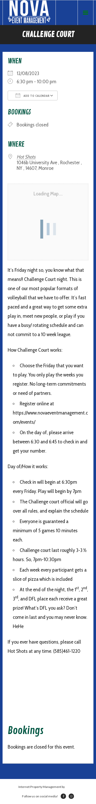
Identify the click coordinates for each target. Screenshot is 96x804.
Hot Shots (26, 157)
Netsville (71, 787)
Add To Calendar (33, 95)
